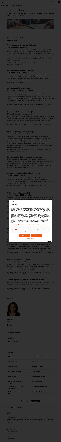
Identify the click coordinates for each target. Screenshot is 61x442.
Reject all (36, 235)
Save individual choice (30, 238)
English (13, 201)
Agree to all (24, 235)
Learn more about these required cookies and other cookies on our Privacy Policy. (27, 224)
